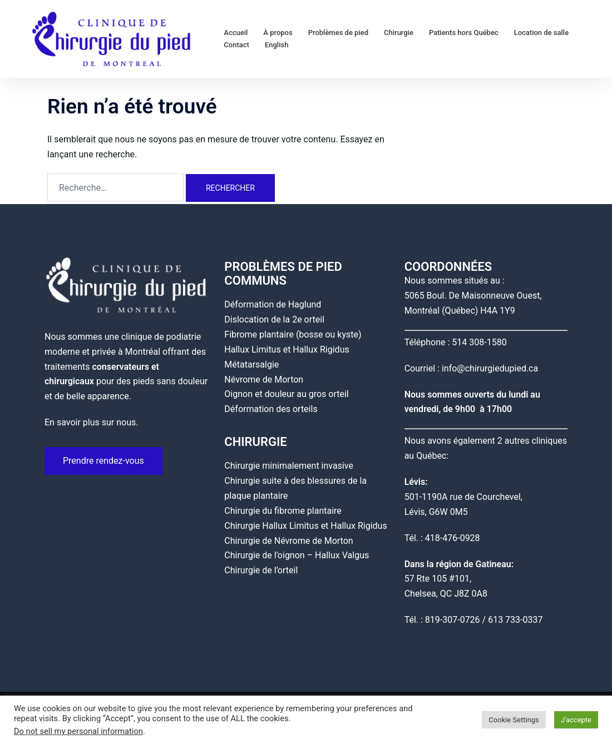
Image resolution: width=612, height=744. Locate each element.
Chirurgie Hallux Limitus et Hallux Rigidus (305, 525)
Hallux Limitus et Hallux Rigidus (286, 349)
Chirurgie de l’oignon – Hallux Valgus (296, 555)
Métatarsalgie (251, 364)
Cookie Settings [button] (513, 720)
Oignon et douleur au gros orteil (286, 394)
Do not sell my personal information (78, 731)
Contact (236, 45)
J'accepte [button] (576, 720)
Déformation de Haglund (272, 304)
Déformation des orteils (270, 409)
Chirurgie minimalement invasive (288, 465)
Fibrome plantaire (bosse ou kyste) (292, 334)
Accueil (236, 32)
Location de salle (541, 32)
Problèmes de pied (338, 32)
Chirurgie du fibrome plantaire (283, 510)
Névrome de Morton (263, 379)
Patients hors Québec (464, 32)
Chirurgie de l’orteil (261, 570)
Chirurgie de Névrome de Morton (288, 540)
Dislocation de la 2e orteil (274, 319)
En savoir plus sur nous (90, 422)
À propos (277, 32)
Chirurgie (398, 32)
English (277, 45)
